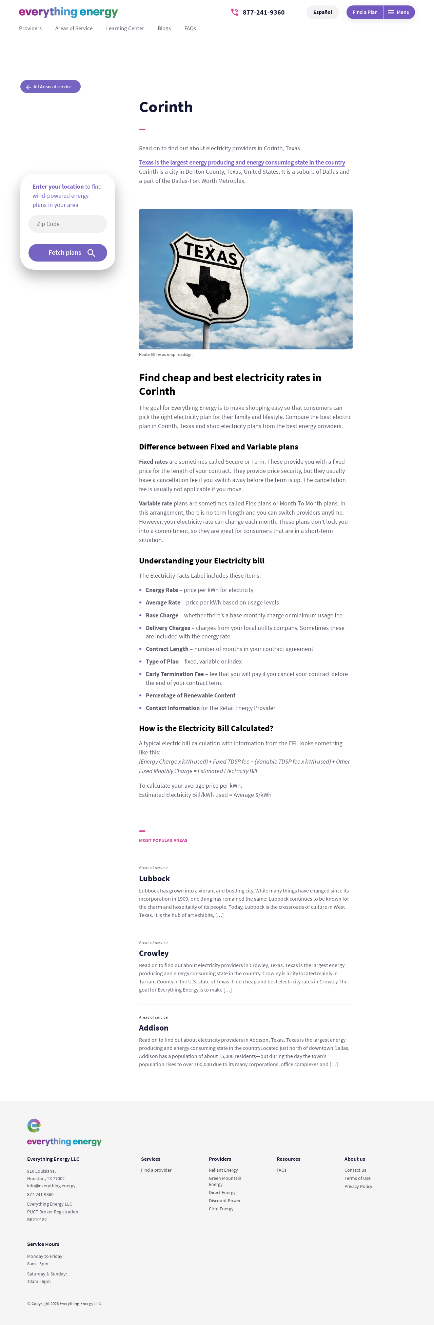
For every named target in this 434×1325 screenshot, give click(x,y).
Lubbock (154, 878)
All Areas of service (49, 86)
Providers (30, 28)
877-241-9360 (258, 12)
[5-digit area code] (71, 223)
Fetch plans (71, 252)
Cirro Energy (221, 1209)
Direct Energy (222, 1192)
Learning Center (125, 28)
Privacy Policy (358, 1186)
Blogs (164, 28)
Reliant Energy (223, 1170)
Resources (288, 1158)
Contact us (355, 1170)
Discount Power (225, 1200)
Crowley (154, 953)
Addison (154, 1027)
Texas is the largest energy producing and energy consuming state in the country (242, 162)
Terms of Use (357, 1178)
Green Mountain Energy (225, 1181)
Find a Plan (365, 11)
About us (354, 1158)
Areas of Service (74, 28)
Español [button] (322, 11)
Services (150, 1158)
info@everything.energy (51, 1186)
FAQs (190, 28)
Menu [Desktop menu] (399, 11)
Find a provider (156, 1170)
